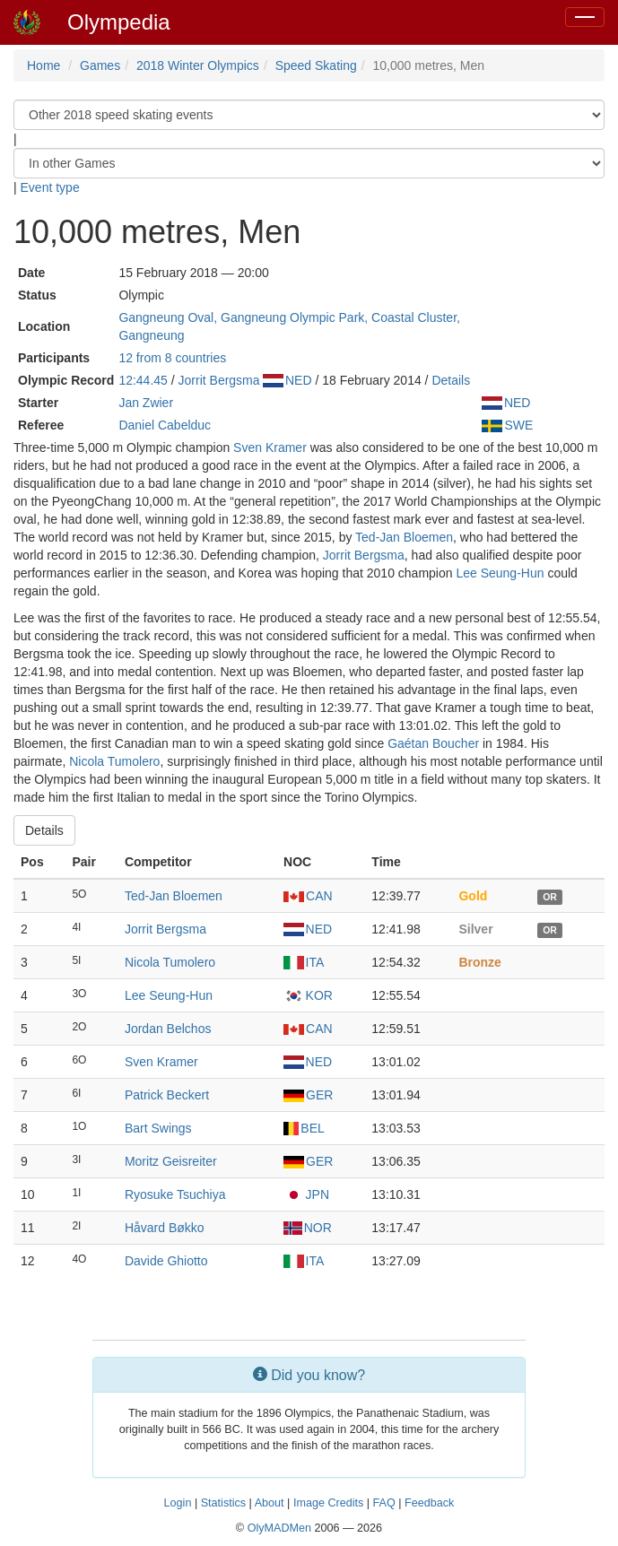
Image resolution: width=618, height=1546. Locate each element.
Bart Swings (158, 1128)
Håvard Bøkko (165, 1227)
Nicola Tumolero (114, 761)
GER (308, 1095)
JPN (306, 1194)
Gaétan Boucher (433, 743)
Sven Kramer (270, 447)
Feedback (429, 1503)
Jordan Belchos (168, 1028)
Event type (50, 187)
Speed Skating (316, 65)
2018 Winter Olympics (197, 65)
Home (43, 65)
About (269, 1503)
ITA (303, 962)
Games (100, 65)
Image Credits (328, 1503)
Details (450, 380)
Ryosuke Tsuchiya (175, 1194)
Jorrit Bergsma (219, 380)
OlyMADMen (279, 1528)
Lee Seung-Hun (500, 573)
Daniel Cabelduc (164, 425)
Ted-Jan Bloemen (404, 537)
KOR (308, 995)
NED (287, 380)
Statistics (223, 1503)
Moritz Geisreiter (171, 1161)
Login (178, 1503)
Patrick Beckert (167, 1095)
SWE (507, 425)
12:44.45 (143, 380)
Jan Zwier (145, 402)
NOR (307, 1227)
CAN (308, 896)
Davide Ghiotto (166, 1261)
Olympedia (118, 22)
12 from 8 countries (172, 358)
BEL (304, 1128)
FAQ (384, 1503)
